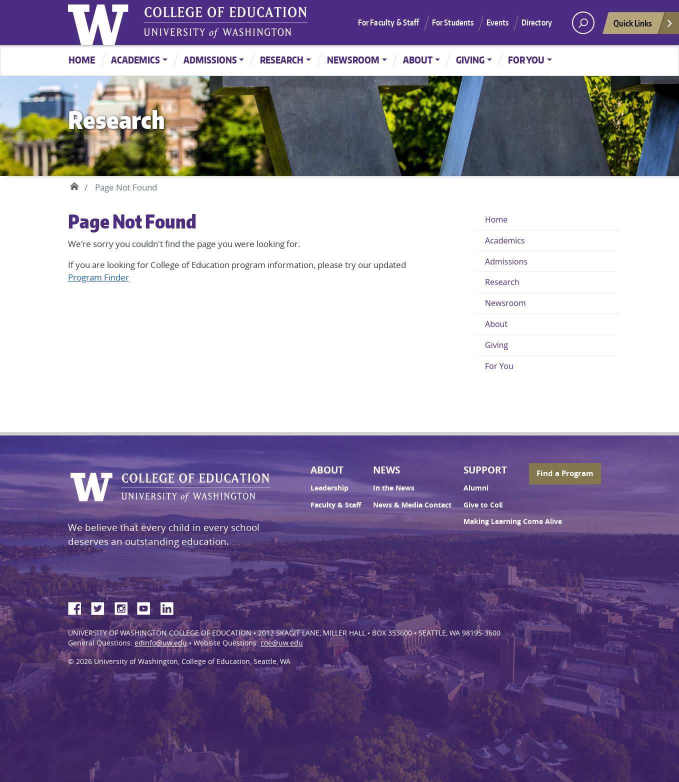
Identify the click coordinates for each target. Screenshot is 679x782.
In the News (393, 488)
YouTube (147, 607)
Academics (135, 60)
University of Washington (100, 22)
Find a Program (565, 473)
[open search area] (583, 23)
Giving (470, 60)
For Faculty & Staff (389, 23)
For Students (453, 23)
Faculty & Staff (335, 505)
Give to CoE (483, 505)
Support (485, 470)
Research (282, 60)
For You (526, 60)
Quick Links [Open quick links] (644, 26)
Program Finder (98, 277)
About (417, 60)
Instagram (124, 607)
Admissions (210, 60)
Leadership (329, 488)
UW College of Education (225, 22)
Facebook (78, 607)
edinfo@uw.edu (160, 643)
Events (497, 23)
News (386, 470)
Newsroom (353, 60)
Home (81, 60)
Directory (537, 23)
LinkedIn (170, 607)
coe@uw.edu (281, 643)
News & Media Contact (412, 505)
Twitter (101, 607)
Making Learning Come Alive (513, 521)
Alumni (476, 488)
